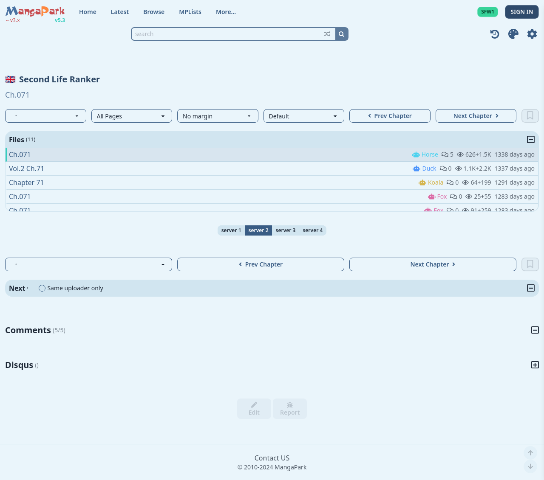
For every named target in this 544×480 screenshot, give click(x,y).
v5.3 (60, 20)
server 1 (231, 230)
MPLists (190, 12)
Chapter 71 (26, 182)
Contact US (272, 458)
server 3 (286, 230)
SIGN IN (521, 12)
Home (87, 12)
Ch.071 (20, 154)
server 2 (259, 230)
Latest (120, 12)
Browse (153, 12)
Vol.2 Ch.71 (26, 168)
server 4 (313, 230)
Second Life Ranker (59, 79)
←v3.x (12, 20)
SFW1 (487, 11)
